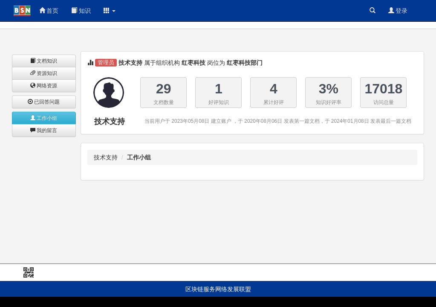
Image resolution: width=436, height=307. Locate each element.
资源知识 (43, 73)
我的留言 (43, 130)
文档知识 (43, 61)
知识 (81, 10)
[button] (109, 10)
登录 (398, 10)
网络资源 (43, 86)
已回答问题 (44, 102)
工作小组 (43, 118)
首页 (49, 10)
